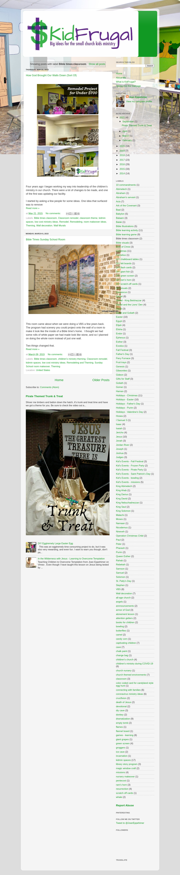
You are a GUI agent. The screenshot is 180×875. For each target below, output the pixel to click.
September (128, 121)
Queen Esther (123, 556)
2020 (123, 146)
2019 (123, 150)
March (125, 136)
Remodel (64, 221)
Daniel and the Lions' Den (129, 304)
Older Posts (100, 380)
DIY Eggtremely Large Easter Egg (55, 543)
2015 (123, 169)
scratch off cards (124, 793)
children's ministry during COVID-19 (134, 663)
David (119, 308)
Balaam (120, 218)
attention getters (124, 618)
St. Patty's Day (123, 581)
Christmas (121, 251)
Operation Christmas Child (129, 535)
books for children (125, 622)
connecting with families (128, 690)
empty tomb (122, 723)
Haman (120, 391)
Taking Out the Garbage (128, 86)
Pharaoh (120, 548)
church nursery (123, 670)
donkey (120, 714)
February (127, 140)
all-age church (123, 597)
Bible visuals (122, 242)
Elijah (119, 325)
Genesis (120, 366)
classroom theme (88, 218)
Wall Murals (60, 225)
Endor (119, 333)
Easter (119, 317)
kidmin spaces (33, 362)
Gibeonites (121, 370)
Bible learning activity (127, 230)
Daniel (119, 296)
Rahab (119, 560)
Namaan (120, 523)
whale (119, 797)
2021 (123, 117)
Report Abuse (125, 805)
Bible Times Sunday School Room (45, 239)
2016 (123, 164)
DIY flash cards (124, 267)
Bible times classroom (45, 218)
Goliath (119, 383)
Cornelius (121, 255)
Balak (119, 222)
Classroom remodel (68, 218)
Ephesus (120, 337)
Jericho (120, 432)
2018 (123, 155)
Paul (118, 539)
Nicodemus (122, 527)
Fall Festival (122, 350)
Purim (119, 552)
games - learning (125, 735)
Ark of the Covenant (126, 205)
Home (59, 380)
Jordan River (122, 445)
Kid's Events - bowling (127, 478)
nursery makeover (125, 776)
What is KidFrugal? (126, 81)
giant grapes (122, 739)
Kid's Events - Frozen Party (130, 465)
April (125, 131)
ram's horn (121, 784)
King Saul (121, 506)
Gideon (120, 374)
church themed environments (131, 674)
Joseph (120, 449)
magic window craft (126, 768)
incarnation (121, 756)
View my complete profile (139, 101)
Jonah (119, 440)
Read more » (33, 208)
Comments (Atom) (49, 387)
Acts (118, 201)
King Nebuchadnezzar (127, 502)
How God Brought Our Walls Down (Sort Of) (51, 75)
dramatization (123, 718)
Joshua (120, 453)
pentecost (121, 780)
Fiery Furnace (123, 358)
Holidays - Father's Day (128, 403)
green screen (123, 743)
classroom (121, 678)
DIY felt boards (123, 263)
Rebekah (120, 564)
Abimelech (121, 189)
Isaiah (119, 428)
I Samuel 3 (121, 420)
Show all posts (97, 64)
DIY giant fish (123, 271)
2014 (123, 173)
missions (120, 772)
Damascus (121, 292)
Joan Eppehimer (138, 97)
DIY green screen (125, 275)
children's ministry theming (72, 359)
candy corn (121, 639)
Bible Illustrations (125, 226)
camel (119, 634)
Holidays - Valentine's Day (129, 412)
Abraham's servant (125, 197)
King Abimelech (124, 486)
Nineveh (120, 531)
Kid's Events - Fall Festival (129, 461)
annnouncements (125, 606)
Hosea (119, 416)
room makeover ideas (95, 221)
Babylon (120, 213)
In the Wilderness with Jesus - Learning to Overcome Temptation (71, 558)
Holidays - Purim (124, 407)
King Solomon (123, 511)
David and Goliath (125, 313)
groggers (120, 747)
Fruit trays (121, 362)
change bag (122, 655)
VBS (118, 589)
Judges (120, 457)
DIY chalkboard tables (127, 259)
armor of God (123, 610)
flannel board (123, 731)
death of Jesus (123, 702)
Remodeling (76, 221)
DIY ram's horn (123, 280)
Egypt (119, 321)
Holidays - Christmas (127, 395)
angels (119, 601)
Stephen (120, 585)
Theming (30, 225)
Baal (118, 209)
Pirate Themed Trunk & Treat (44, 396)
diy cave (120, 710)
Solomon (120, 577)
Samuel (120, 572)
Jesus (119, 436)
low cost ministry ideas (46, 221)
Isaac (119, 424)
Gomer (119, 387)
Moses (119, 519)
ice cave (120, 751)
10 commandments (126, 185)
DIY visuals (122, 288)
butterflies (121, 630)
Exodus (120, 346)
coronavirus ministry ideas (129, 694)
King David (121, 498)
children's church (125, 659)
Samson (120, 568)
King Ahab (121, 490)
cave (118, 647)
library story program (126, 764)
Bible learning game (126, 234)
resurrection (122, 789)
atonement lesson (125, 614)
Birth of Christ (123, 246)
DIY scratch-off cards (127, 284)
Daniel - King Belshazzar (129, 300)
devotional (121, 706)
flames (119, 727)
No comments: (53, 213)
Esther (119, 341)
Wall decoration (44, 225)
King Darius (122, 494)
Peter (119, 544)
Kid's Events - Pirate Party (129, 469)
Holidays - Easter (125, 399)
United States (43, 370)
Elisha (119, 329)
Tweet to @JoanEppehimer (130, 823)
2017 (123, 160)
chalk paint (121, 651)
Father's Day (122, 354)
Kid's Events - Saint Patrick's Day (133, 473)
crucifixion (121, 698)
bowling (120, 626)
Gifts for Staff (123, 378)
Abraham (121, 193)
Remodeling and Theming (80, 362)
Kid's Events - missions (128, 482)
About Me (121, 77)
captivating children (126, 643)
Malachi (120, 515)
